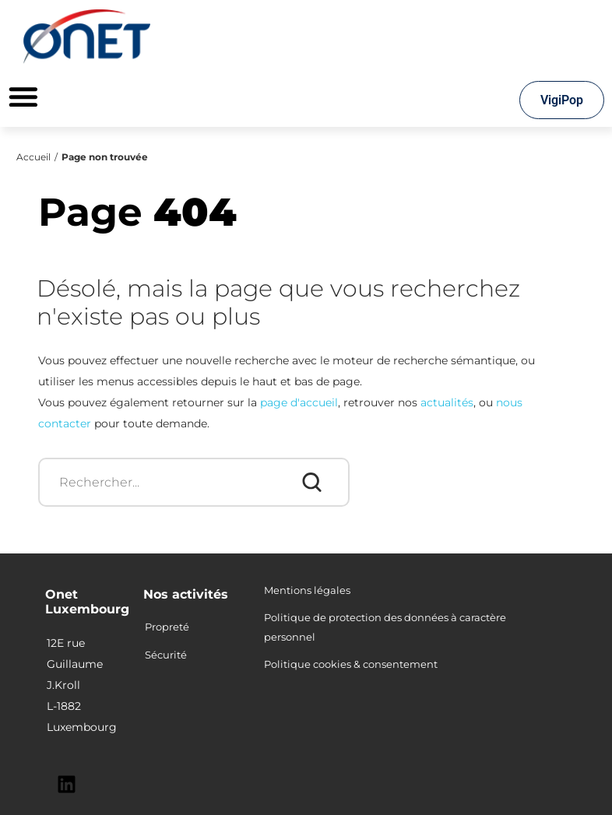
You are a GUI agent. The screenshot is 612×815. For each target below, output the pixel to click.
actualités (446, 402)
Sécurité (166, 654)
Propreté (167, 626)
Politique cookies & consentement (351, 664)
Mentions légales (307, 590)
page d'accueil (299, 402)
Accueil (33, 157)
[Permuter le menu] (23, 96)
